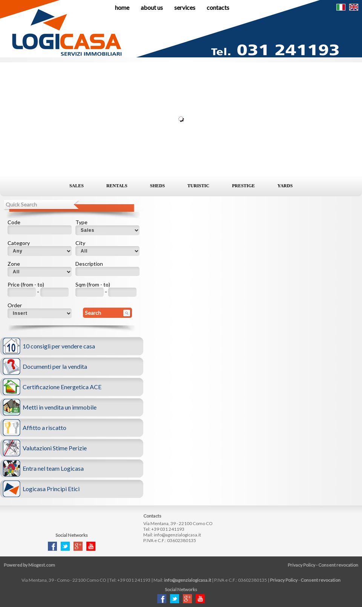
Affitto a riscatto (44, 427)
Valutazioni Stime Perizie (55, 447)
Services (184, 7)
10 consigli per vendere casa (59, 346)
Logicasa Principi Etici (51, 488)
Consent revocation (338, 565)
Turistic (198, 185)
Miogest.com (41, 565)
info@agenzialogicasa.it (177, 535)
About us (152, 7)
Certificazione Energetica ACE (62, 386)
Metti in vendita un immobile (60, 407)
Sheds (157, 185)
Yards (285, 185)
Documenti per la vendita (55, 366)
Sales (76, 185)
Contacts (218, 7)
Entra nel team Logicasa (53, 468)
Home (122, 7)
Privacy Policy (301, 565)
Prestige (243, 185)
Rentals (116, 185)
